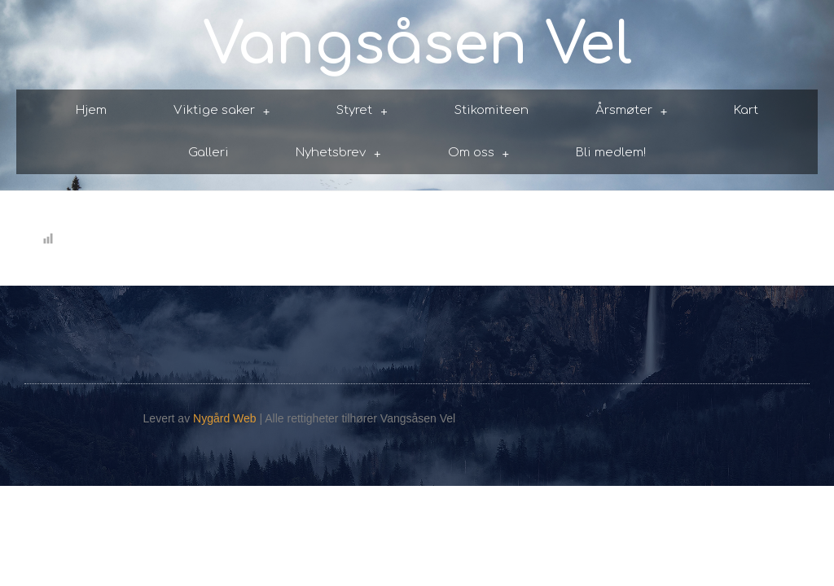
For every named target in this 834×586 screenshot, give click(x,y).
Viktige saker (221, 111)
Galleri (208, 153)
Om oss (479, 153)
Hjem (91, 110)
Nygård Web (225, 418)
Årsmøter (631, 111)
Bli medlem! (611, 153)
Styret (362, 111)
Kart (746, 110)
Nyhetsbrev (338, 153)
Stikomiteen (491, 110)
